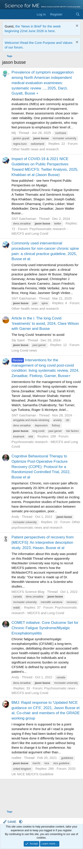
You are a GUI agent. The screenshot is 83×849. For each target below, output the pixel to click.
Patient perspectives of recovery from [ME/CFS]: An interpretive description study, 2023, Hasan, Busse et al (43, 542)
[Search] (77, 14)
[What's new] (69, 14)
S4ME (10, 822)
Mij (14, 133)
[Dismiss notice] (76, 26)
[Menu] (6, 14)
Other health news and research (35, 149)
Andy (15, 516)
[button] (20, 821)
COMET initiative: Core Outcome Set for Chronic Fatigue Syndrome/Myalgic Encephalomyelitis (45, 628)
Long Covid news (24, 350)
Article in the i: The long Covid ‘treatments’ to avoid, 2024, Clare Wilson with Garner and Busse (45, 323)
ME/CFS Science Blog (28, 592)
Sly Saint (18, 340)
